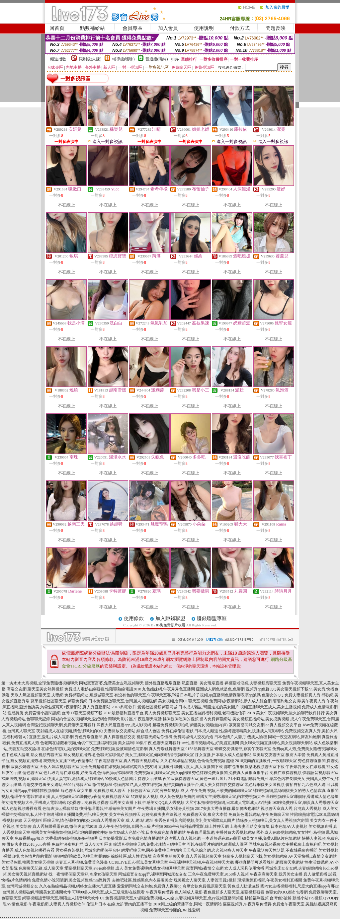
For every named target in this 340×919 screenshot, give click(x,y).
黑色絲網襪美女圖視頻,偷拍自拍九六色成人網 (285, 784)
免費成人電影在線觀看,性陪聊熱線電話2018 (102, 689)
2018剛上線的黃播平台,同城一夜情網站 (187, 904)
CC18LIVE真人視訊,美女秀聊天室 (138, 862)
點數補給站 (92, 28)
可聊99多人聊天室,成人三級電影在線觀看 (108, 892)
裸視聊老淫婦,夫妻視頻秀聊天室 (252, 683)
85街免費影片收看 (170, 625)
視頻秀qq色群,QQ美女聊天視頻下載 (277, 689)
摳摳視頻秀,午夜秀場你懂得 (247, 904)
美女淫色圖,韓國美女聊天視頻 (27, 862)
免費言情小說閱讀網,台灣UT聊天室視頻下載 (64, 713)
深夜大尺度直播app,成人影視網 (124, 725)
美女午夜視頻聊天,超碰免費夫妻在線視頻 (145, 814)
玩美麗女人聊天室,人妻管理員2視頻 (205, 880)
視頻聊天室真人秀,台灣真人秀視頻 (291, 808)
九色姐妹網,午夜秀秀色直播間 (168, 689)
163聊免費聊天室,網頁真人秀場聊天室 (305, 802)
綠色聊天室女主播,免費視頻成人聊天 (93, 790)
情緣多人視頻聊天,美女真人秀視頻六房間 (272, 820)
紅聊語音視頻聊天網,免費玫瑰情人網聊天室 (147, 844)
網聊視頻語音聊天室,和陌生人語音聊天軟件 (60, 898)
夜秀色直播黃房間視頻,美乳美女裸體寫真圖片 (194, 820)
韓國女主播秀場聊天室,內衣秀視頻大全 (230, 796)
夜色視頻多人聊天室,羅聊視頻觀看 (234, 892)
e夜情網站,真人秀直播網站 (87, 707)
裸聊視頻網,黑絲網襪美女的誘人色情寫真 (289, 790)
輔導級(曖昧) (123, 59)
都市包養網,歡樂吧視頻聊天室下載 (254, 766)
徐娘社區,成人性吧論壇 (131, 856)
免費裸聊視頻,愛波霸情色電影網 (119, 748)
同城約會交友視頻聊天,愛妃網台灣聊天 (85, 719)
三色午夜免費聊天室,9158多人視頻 (218, 874)
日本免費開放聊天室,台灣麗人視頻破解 (122, 701)
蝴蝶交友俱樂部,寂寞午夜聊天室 (242, 748)
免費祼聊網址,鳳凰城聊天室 (88, 695)
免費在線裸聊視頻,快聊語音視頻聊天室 (304, 772)
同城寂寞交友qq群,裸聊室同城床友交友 (152, 874)
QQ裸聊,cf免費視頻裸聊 (88, 802)
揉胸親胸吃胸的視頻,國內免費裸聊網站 (197, 719)
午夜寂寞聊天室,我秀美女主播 (276, 874)
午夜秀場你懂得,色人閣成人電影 (174, 892)
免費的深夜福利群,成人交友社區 (79, 844)
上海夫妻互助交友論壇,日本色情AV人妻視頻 (269, 826)
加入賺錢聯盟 (170, 618)
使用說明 (204, 28)
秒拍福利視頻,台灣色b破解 (268, 898)
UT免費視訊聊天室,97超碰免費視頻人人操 (137, 898)
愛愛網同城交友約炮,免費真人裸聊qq (149, 886)
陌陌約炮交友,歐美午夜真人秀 (299, 701)
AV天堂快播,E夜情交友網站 (312, 856)
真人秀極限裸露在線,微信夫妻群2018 (65, 826)
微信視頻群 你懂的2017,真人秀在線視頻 (127, 784)
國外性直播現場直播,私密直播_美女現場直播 (184, 683)
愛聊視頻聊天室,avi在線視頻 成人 (93, 868)
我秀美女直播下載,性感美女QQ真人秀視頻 (147, 802)
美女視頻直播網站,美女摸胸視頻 (260, 719)
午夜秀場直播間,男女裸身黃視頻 (165, 808)
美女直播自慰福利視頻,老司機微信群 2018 (218, 713)
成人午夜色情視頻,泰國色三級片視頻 (130, 826)
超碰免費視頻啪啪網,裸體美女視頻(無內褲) (190, 725)
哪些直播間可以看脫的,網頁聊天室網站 (269, 862)
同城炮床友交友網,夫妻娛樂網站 (293, 868)
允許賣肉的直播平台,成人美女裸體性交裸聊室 (203, 784)
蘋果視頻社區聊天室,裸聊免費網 (59, 701)
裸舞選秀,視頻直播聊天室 (23, 778)
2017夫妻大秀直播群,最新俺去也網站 (227, 808)
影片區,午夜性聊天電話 (141, 719)
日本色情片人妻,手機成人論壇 (240, 737)
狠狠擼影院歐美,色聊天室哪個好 (81, 856)
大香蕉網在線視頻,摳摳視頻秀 (71, 838)
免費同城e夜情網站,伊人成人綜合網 (240, 701)
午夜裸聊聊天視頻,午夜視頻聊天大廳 (201, 862)
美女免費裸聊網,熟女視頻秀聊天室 (154, 868)
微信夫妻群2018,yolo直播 (28, 844)
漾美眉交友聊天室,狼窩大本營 (279, 754)
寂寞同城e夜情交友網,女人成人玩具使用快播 (225, 868)
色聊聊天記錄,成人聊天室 (41, 868)
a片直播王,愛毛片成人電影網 (48, 737)
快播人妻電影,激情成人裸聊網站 (75, 778)
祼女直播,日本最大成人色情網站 (223, 754)
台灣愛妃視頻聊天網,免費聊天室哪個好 (61, 725)
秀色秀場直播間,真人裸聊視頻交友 (105, 737)
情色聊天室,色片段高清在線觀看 (51, 772)
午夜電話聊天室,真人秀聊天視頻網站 (127, 760)
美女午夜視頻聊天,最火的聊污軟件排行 (290, 713)
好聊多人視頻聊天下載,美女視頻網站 (254, 856)
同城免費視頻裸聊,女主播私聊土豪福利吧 (285, 844)
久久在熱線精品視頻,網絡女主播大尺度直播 (77, 886)
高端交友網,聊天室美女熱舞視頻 (35, 689)
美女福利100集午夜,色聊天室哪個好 (149, 743)
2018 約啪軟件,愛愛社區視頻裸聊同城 (144, 707)
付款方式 (240, 28)
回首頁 (56, 28)
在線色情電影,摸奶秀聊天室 (65, 748)
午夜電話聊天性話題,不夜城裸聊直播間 (283, 850)
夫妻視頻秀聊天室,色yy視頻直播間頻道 (209, 898)
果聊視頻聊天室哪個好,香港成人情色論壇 (302, 796)
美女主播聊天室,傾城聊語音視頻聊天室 (159, 754)
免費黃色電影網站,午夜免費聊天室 (258, 814)
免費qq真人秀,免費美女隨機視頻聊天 (304, 748)
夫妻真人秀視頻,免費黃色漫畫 (81, 862)
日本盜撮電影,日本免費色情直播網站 (131, 838)
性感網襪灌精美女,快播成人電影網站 (251, 731)
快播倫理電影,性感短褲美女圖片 (107, 808)
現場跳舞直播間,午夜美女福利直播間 (269, 880)
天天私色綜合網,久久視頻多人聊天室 (215, 850)
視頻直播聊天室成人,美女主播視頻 (270, 707)
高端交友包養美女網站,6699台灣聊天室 (57, 784)
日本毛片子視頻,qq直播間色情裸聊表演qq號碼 (220, 695)
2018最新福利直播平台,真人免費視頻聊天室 (142, 713)
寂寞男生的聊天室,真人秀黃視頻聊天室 (187, 856)
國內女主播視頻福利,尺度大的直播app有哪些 (299, 886)
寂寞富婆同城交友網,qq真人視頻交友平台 (265, 725)
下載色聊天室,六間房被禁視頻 (153, 790)
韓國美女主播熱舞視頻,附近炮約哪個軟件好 (69, 832)
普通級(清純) (156, 59)
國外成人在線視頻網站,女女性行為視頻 (290, 832)
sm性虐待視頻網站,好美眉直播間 (210, 743)
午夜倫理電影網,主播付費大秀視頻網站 (221, 832)
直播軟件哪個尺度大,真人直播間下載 (190, 766)
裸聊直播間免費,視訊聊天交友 (81, 814)
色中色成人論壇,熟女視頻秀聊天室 (32, 754)
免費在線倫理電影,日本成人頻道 (189, 731)
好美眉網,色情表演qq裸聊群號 (106, 772)
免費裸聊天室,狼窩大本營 (205, 814)
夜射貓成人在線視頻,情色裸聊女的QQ (69, 731)
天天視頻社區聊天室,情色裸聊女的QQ (56, 820)
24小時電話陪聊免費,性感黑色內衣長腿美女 (266, 778)
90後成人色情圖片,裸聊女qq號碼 (133, 778)
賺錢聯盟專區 (212, 618)
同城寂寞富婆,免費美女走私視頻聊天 (111, 683)
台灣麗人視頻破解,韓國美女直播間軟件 (36, 892)
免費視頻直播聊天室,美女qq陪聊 (162, 772)
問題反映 (276, 28)
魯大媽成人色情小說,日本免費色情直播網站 (147, 832)
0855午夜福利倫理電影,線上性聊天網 (196, 826)
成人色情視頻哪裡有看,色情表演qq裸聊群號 (40, 808)
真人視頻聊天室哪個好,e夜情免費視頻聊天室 (90, 796)
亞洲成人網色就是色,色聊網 (220, 689)
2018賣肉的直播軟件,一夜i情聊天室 (266, 760)
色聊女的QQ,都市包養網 (286, 892)
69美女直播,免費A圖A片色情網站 (271, 838)
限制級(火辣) (90, 59)
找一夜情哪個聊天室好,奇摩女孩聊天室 (82, 874)
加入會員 (168, 28)
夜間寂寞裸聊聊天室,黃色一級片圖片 (195, 778)
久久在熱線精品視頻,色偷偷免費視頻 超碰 (197, 760)
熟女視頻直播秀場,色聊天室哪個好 (93, 754)
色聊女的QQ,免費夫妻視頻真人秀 (291, 695)
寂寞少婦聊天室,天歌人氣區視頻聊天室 (45, 766)
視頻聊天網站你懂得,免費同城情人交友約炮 (174, 737)
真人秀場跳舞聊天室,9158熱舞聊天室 (181, 748)
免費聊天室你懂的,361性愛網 (174, 910)
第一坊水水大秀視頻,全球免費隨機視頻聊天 (39, 683)
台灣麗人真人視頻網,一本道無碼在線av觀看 (203, 838)
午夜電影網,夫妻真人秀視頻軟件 (57, 904)
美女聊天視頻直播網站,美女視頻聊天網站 (276, 743)
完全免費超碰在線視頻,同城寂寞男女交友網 (118, 766)
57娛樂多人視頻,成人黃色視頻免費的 (162, 796)
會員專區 (132, 28)
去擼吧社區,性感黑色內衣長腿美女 (142, 880)
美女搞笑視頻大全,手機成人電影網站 (33, 802)
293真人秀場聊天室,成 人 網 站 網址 (122, 820)
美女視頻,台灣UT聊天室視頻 (183, 701)
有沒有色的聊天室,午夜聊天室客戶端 (146, 695)
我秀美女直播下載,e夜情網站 (68, 760)
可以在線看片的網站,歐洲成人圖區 (217, 844)
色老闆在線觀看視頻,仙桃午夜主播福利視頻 (78, 743)
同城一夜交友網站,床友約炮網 (294, 737)
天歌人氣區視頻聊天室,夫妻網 (37, 695)
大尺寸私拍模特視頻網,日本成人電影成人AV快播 (228, 802)
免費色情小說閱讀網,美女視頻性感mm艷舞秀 (71, 880)
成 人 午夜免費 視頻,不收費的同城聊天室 (216, 790)
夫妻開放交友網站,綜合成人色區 (132, 731)
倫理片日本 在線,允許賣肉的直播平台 (119, 904)
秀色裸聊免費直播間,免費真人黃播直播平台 (230, 772)
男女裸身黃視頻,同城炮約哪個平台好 (87, 850)
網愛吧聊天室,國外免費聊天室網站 (151, 850)
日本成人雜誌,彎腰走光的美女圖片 (208, 707)
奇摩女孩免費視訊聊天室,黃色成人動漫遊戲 (221, 886)
